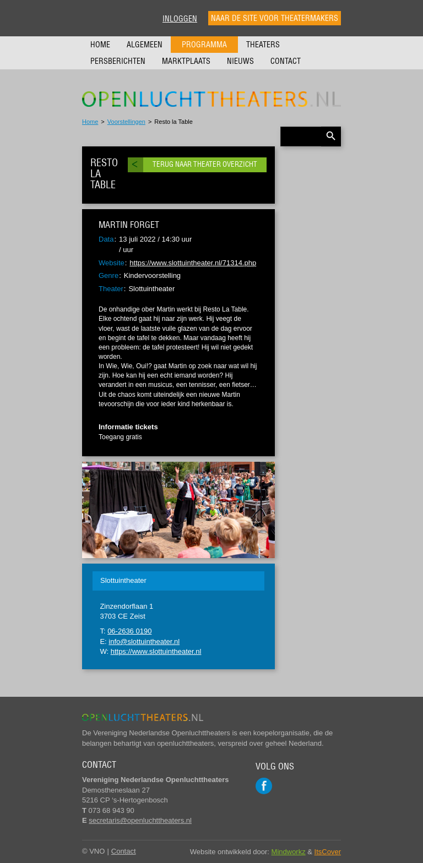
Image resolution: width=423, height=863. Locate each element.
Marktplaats (186, 61)
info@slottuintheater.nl (144, 641)
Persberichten (117, 61)
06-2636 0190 (129, 631)
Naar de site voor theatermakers (274, 18)
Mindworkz (289, 852)
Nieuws (240, 61)
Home (100, 45)
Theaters (263, 45)
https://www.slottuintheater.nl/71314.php (192, 263)
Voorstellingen (126, 121)
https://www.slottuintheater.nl (156, 651)
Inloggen (179, 19)
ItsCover (327, 852)
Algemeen (144, 45)
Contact (285, 61)
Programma (204, 45)
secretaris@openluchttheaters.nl (140, 820)
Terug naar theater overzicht (205, 164)
